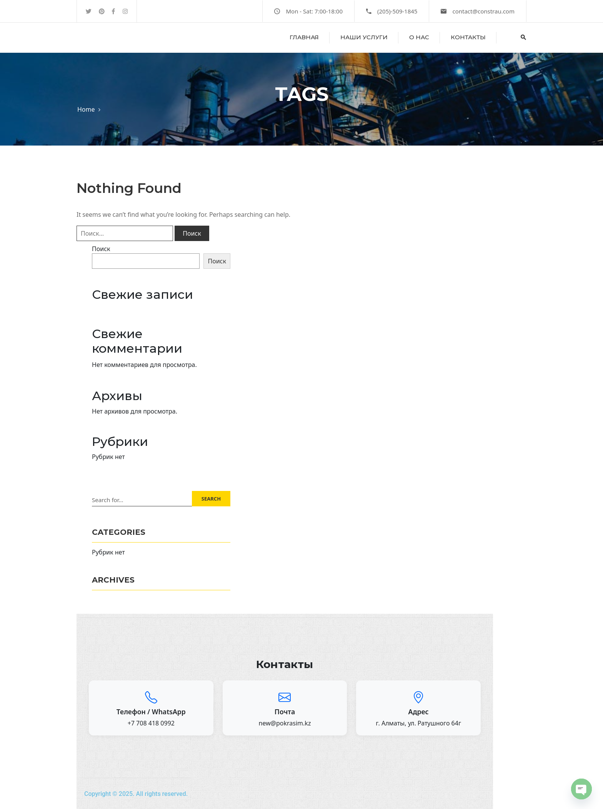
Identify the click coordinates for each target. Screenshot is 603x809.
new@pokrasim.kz (284, 723)
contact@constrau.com (483, 11)
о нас (419, 37)
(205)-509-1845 (397, 11)
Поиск (101, 249)
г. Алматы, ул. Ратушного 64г (418, 723)
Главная (304, 37)
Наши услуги (364, 37)
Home (86, 109)
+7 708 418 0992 (151, 723)
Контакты (468, 37)
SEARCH (211, 498)
